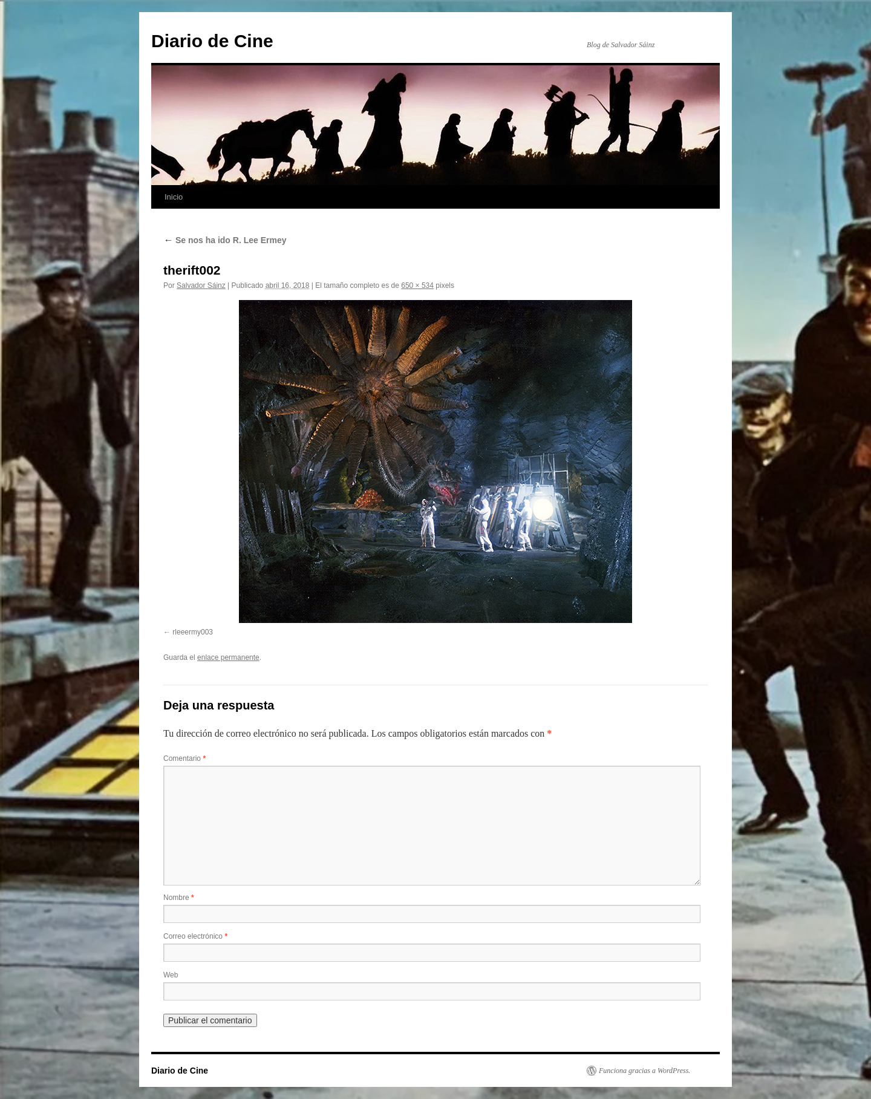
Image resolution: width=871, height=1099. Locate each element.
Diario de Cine (212, 41)
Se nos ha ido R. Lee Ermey (225, 240)
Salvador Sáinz (201, 285)
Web (170, 975)
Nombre (178, 897)
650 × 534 (417, 285)
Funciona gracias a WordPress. (644, 1070)
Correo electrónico (195, 936)
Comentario (184, 758)
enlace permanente (228, 657)
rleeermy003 (192, 632)
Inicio (174, 196)
